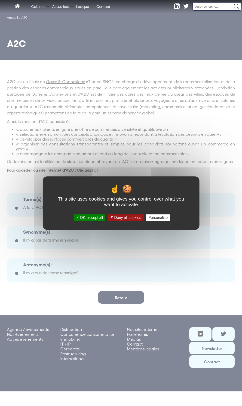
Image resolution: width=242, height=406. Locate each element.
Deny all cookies (125, 218)
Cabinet (38, 6)
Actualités (60, 6)
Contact (103, 6)
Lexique (82, 6)
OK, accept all (89, 218)
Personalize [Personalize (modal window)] (158, 218)
